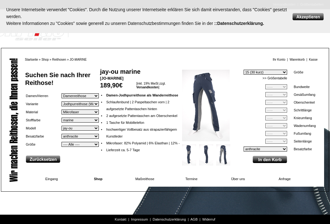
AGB (194, 219)
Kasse (313, 59)
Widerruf (208, 219)
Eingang (51, 179)
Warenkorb (297, 59)
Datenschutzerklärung (169, 219)
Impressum (139, 219)
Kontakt (120, 219)
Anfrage (285, 179)
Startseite (31, 59)
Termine (191, 179)
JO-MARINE (78, 59)
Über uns (238, 179)
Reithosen (59, 59)
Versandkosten (147, 87)
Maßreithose (144, 179)
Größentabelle (277, 78)
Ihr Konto (279, 59)
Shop (44, 59)
